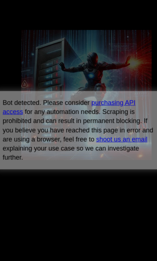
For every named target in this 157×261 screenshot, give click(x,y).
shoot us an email (121, 139)
